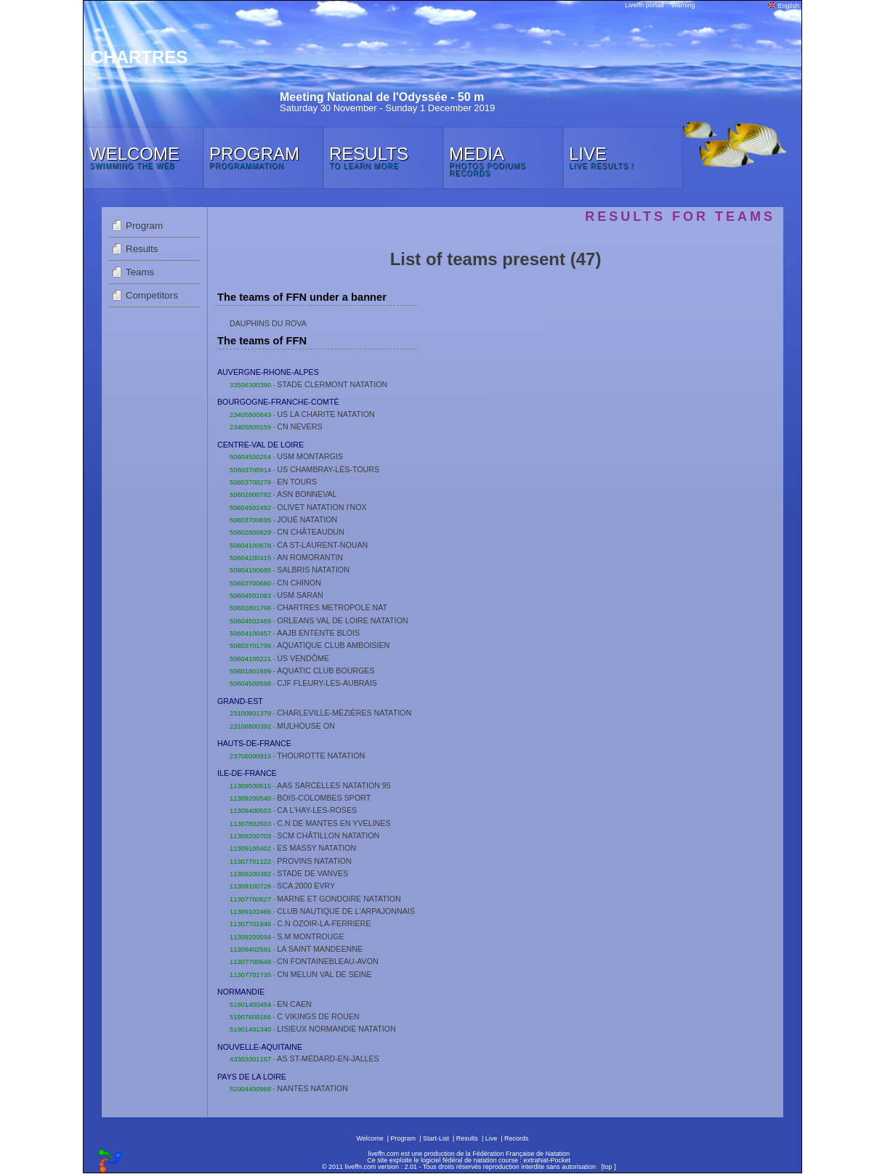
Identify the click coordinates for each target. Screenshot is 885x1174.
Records (516, 1138)
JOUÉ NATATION (307, 519)
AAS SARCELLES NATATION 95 (333, 785)
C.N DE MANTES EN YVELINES (333, 823)
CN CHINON (298, 582)
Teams (140, 272)
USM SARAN (300, 595)
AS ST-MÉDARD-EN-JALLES (328, 1058)
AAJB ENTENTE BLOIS (318, 632)
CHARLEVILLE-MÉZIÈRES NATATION (344, 712)
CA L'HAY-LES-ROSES (317, 810)
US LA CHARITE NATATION (325, 414)
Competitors (152, 295)
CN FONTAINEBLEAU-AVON (327, 961)
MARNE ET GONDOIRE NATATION (338, 898)
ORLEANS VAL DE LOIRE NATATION (342, 620)
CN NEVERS (299, 426)
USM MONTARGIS (309, 456)
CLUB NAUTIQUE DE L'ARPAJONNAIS (346, 911)
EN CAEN (294, 1004)
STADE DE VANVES (312, 873)
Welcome (369, 1138)
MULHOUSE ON (305, 725)
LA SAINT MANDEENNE (320, 948)
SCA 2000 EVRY (306, 885)
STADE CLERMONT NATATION (332, 384)
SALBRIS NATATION (313, 569)
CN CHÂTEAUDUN (310, 531)
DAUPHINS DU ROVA (268, 323)
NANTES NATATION (312, 1088)
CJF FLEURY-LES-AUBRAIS (326, 683)
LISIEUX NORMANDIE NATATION (336, 1028)
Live (491, 1138)
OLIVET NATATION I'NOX (321, 507)
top (608, 1166)
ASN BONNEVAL (306, 494)
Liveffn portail (644, 5)
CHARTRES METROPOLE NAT (332, 607)
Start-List (436, 1138)
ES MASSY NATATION (316, 847)
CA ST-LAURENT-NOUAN (322, 545)
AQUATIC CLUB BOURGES (325, 670)
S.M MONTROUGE (310, 936)
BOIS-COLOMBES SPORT (324, 797)
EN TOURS (297, 481)
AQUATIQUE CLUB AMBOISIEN (333, 645)
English (783, 5)
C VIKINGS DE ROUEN (318, 1016)
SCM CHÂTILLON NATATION (328, 835)
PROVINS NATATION (314, 861)
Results (142, 248)
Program (144, 225)
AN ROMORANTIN (310, 557)
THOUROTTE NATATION (321, 755)
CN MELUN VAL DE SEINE (324, 974)
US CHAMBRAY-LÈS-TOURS (328, 469)
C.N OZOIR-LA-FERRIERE (324, 923)
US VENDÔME (303, 658)
